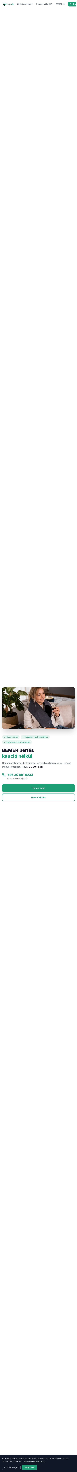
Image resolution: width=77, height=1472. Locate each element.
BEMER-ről (60, 4)
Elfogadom (29, 1467)
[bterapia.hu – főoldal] (8, 4)
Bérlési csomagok (25, 4)
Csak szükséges (11, 1467)
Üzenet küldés (38, 797)
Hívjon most (38, 788)
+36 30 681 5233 (17, 775)
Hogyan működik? (44, 4)
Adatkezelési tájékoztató (34, 1461)
